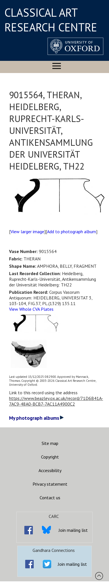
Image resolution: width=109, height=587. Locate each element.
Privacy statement (50, 484)
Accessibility (50, 470)
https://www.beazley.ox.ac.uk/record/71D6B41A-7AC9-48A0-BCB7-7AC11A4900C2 (56, 401)
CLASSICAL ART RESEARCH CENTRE (51, 20)
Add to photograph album (71, 231)
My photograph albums (36, 418)
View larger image (27, 231)
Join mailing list (73, 530)
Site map (50, 443)
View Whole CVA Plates (31, 309)
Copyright (50, 457)
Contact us (50, 497)
